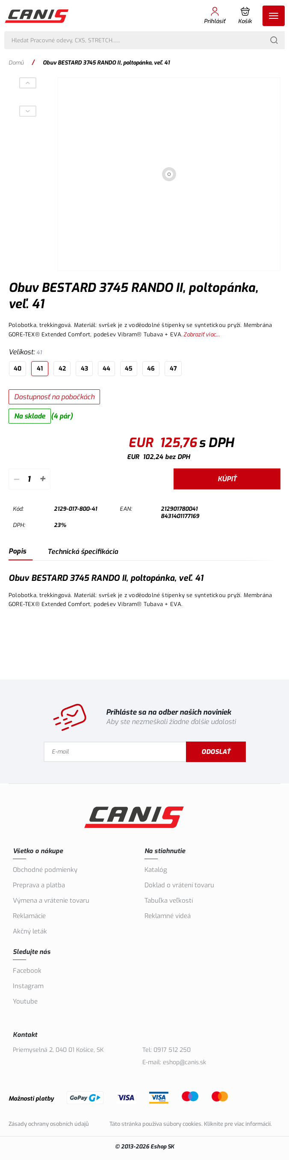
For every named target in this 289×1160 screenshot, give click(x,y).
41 (40, 369)
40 (17, 369)
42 (62, 369)
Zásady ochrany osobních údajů (49, 1124)
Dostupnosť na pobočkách (54, 396)
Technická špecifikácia (82, 551)
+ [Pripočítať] (42, 478)
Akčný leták (30, 931)
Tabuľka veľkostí (168, 900)
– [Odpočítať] (16, 478)
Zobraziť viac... (201, 334)
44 (106, 369)
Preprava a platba (39, 885)
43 (84, 369)
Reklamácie (29, 916)
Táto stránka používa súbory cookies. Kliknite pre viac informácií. (190, 1124)
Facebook (27, 970)
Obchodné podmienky (45, 870)
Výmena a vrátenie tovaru (51, 900)
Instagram (28, 986)
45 (129, 369)
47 (173, 369)
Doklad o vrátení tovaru (179, 885)
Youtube (25, 1001)
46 (151, 369)
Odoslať (215, 752)
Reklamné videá (167, 916)
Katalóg (155, 870)
